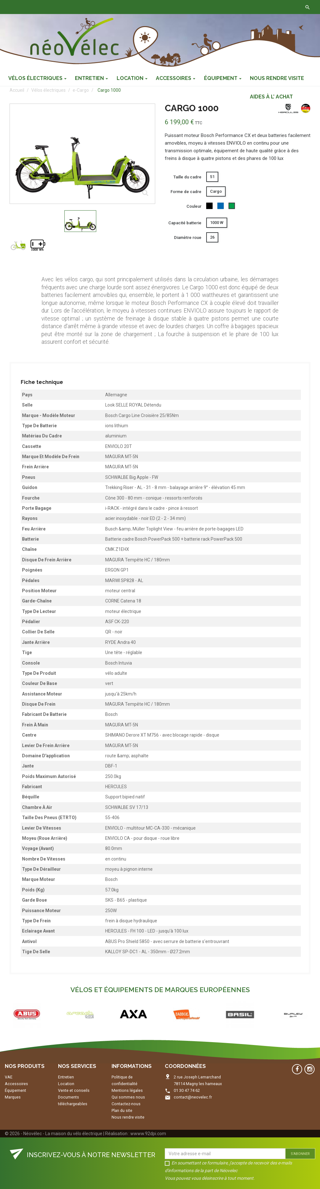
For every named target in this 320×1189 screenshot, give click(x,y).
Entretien (66, 1077)
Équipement (15, 1090)
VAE (8, 1077)
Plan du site (122, 1110)
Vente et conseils (74, 1090)
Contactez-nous (99, 7)
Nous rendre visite (128, 1117)
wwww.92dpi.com (148, 1133)
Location (66, 1083)
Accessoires (16, 1083)
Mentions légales (127, 1090)
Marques (13, 1097)
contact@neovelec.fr (193, 1097)
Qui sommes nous (128, 1097)
